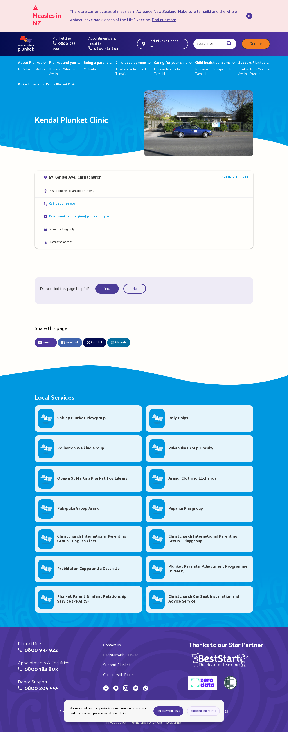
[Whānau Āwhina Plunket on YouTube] (116, 688)
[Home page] (26, 44)
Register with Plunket (120, 655)
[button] (68, 43)
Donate (255, 43)
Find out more (164, 20)
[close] (248, 15)
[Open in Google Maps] (144, 178)
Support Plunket (116, 665)
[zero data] (202, 683)
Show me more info (203, 711)
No (134, 289)
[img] (219, 660)
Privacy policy (116, 723)
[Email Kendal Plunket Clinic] (144, 216)
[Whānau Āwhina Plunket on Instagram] (125, 688)
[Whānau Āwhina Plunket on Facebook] (106, 688)
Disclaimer (174, 723)
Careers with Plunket (120, 675)
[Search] (229, 44)
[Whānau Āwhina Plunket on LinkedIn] (135, 688)
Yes (107, 289)
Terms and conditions (146, 723)
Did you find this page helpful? (64, 289)
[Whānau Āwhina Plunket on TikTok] (145, 688)
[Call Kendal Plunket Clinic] (144, 203)
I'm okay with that (168, 711)
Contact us (112, 645)
